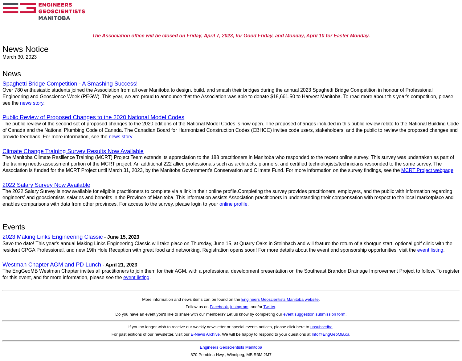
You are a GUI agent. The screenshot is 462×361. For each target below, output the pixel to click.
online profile (233, 204)
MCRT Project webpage (427, 170)
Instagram (239, 306)
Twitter (270, 306)
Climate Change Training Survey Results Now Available (73, 151)
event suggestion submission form (314, 314)
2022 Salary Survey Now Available (46, 185)
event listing (430, 250)
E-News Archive (205, 334)
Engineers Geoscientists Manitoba (231, 347)
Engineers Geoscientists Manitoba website (280, 299)
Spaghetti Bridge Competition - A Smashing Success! (70, 83)
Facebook (219, 306)
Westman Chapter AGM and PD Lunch (51, 264)
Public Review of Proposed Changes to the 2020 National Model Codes (93, 117)
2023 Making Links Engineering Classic (52, 236)
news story (31, 103)
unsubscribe (321, 327)
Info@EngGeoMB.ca (330, 334)
